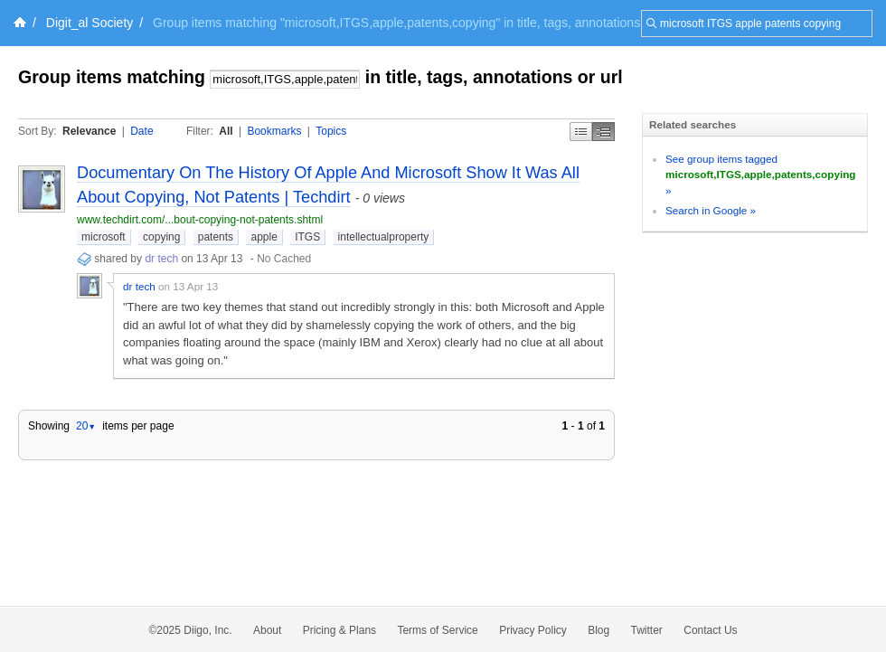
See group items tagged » (760, 174)
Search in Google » (710, 210)
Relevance (89, 131)
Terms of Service (437, 630)
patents (215, 237)
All (225, 131)
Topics (331, 131)
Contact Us (710, 630)
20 (86, 426)
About (267, 630)
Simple (581, 131)
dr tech (161, 258)
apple (263, 237)
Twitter (647, 630)
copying (161, 237)
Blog (598, 630)
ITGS (307, 237)
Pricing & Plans (339, 630)
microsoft (103, 237)
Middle (603, 131)
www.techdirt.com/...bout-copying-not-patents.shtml (200, 219)
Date (141, 131)
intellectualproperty (383, 237)
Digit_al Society (90, 22)
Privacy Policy (533, 630)
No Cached (284, 258)
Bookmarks (274, 131)
